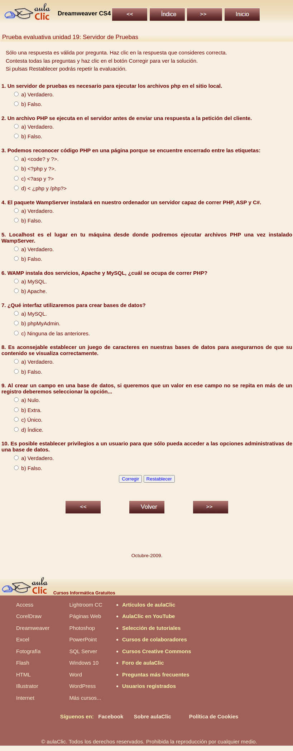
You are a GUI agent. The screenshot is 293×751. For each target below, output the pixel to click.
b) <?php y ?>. (31, 169)
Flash (22, 663)
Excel (22, 639)
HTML (23, 674)
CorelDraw (29, 616)
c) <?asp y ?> (30, 179)
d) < (19, 188)
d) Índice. (25, 430)
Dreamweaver (32, 628)
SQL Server (83, 651)
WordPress (82, 686)
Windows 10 (84, 663)
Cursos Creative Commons (156, 651)
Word (75, 674)
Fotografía (28, 651)
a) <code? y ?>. (33, 159)
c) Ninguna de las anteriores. (48, 333)
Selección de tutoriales (151, 628)
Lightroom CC (85, 605)
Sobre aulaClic (152, 716)
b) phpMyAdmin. (34, 323)
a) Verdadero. (30, 127)
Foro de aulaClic (143, 663)
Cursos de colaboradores (154, 639)
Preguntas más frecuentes (155, 674)
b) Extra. (24, 410)
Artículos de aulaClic (148, 605)
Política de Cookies (214, 716)
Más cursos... (85, 698)
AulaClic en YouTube (148, 616)
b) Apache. (27, 291)
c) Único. (25, 420)
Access (24, 605)
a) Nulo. (23, 400)
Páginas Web (85, 616)
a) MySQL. (27, 281)
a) (17, 94)
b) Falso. (24, 104)
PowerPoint (83, 639)
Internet (25, 698)
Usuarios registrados (149, 686)
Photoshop (82, 628)
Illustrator (27, 686)
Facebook (110, 716)
